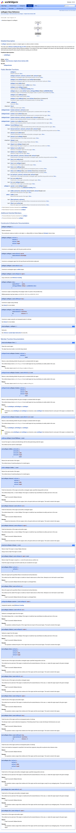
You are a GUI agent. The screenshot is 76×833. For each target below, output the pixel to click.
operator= (13, 185)
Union (12, 155)
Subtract (13, 147)
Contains (13, 110)
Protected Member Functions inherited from (14, 215)
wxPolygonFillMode (34, 91)
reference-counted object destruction (12, 332)
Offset (12, 199)
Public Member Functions (63, 10)
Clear (12, 106)
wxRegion (4, 44)
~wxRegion (13, 102)
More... (21, 73)
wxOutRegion (11, 405)
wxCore (6, 59)
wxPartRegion (18, 405)
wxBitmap (21, 94)
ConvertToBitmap (15, 125)
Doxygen (71, 831)
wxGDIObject (24, 207)
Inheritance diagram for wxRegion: (9, 20)
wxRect (20, 83)
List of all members (72, 10)
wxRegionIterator (8, 65)
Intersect (13, 129)
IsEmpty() (46, 233)
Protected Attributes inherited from (12, 218)
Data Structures (12, 13)
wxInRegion (25, 405)
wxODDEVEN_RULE (48, 91)
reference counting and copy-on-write (17, 46)
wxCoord (18, 75)
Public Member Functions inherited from (14, 207)
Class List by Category (5, 13)
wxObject (23, 209)
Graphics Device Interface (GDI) (29, 13)
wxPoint (20, 79)
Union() (5, 305)
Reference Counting (26, 88)
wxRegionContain (5, 110)
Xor (11, 174)
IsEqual (12, 144)
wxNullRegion (7, 55)
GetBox (12, 190)
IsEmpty (12, 140)
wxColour (31, 98)
